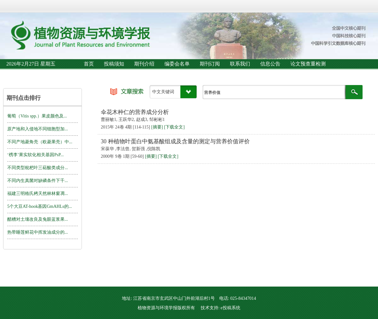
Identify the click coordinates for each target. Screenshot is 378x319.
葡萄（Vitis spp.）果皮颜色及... (37, 116)
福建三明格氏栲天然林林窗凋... (37, 193)
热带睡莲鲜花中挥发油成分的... (37, 232)
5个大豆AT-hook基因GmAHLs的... (39, 206)
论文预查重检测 (308, 63)
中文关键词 (163, 91)
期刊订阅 (210, 63)
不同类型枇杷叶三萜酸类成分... (37, 167)
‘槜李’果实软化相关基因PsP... (35, 154)
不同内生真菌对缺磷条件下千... (37, 180)
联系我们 (240, 63)
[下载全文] (174, 127)
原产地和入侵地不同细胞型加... (37, 129)
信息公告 (270, 63)
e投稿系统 (230, 307)
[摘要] (157, 127)
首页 (89, 63)
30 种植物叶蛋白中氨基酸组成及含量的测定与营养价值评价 (175, 141)
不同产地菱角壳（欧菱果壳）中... (39, 142)
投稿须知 (114, 63)
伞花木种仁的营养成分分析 (135, 112)
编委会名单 (177, 63)
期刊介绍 (144, 63)
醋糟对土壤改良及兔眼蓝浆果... (37, 219)
